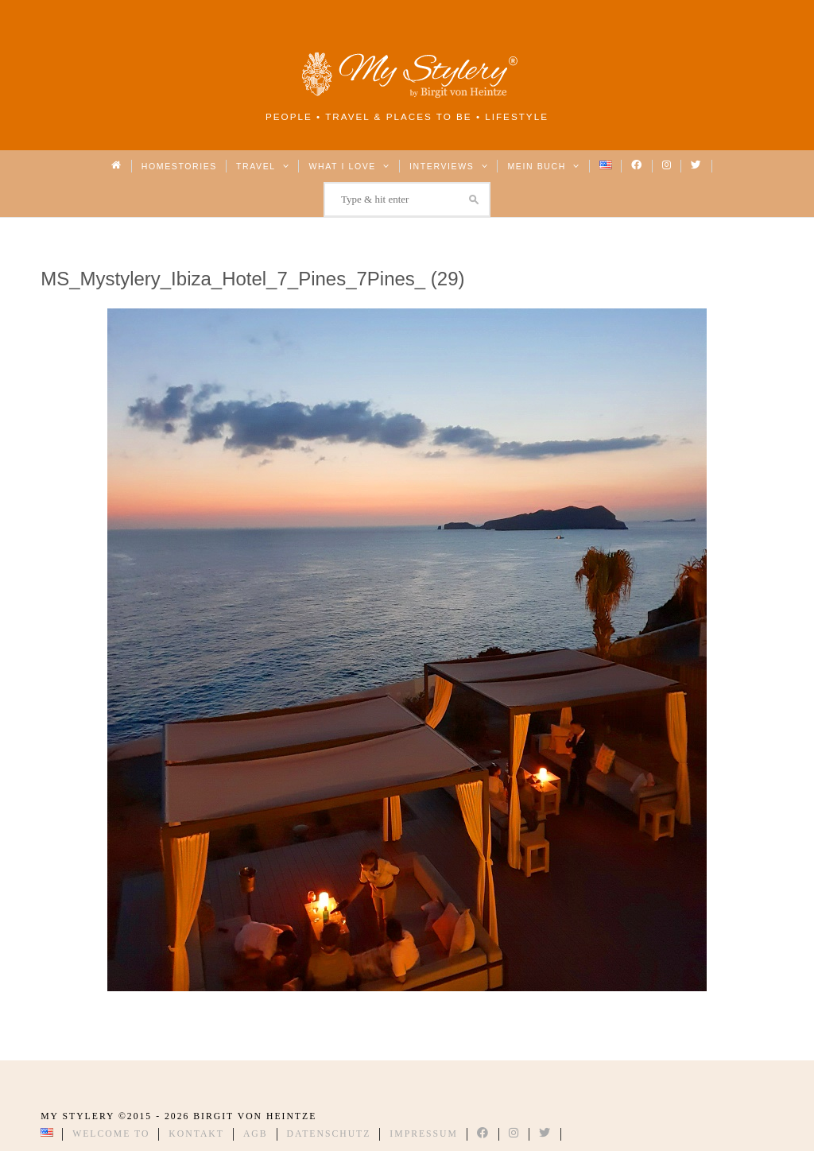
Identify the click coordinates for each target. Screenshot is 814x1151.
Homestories (179, 166)
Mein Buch (543, 166)
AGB (255, 1134)
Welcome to (110, 1134)
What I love (349, 166)
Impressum (424, 1134)
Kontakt (196, 1134)
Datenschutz (329, 1134)
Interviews (448, 166)
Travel (262, 166)
